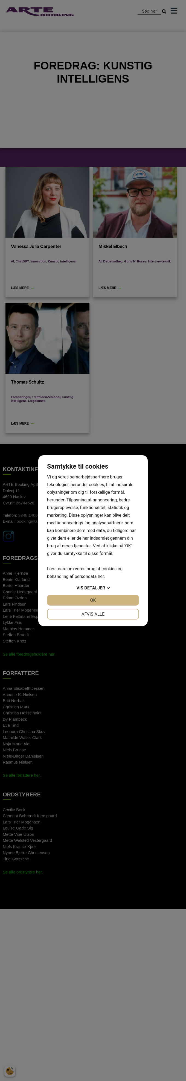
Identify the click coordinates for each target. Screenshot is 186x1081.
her (101, 576)
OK (93, 600)
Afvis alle (93, 614)
